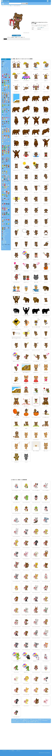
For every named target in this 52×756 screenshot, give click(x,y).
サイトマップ (5, 750)
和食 (2, 127)
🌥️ (3, 87)
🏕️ (6, 196)
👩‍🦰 (8, 165)
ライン (4, 245)
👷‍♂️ (6, 171)
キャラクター (4, 211)
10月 (6, 69)
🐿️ (4, 100)
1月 (6, 70)
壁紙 (2, 246)
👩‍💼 (4, 171)
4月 (5, 67)
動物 (2, 91)
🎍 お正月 (3, 230)
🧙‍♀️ (8, 227)
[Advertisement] (40, 14)
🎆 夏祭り (3, 238)
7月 (5, 68)
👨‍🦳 (4, 167)
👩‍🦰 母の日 (3, 235)
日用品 (5, 202)
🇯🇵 (6, 209)
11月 (8, 69)
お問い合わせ (18, 750)
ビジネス (3, 170)
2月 (7, 70)
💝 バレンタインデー (5, 232)
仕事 (6, 170)
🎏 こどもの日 (4, 62)
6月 (3, 68)
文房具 (5, 174)
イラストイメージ (3, 5)
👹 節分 (3, 231)
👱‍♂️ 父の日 (3, 236)
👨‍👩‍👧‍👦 (3, 168)
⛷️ (3, 196)
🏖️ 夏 (3, 65)
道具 (7, 202)
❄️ (6, 87)
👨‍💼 (3, 171)
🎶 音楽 (3, 197)
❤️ (4, 185)
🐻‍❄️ (8, 96)
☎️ (4, 203)
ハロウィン (3, 226)
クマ (12, 5)
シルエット (3, 247)
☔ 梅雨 (3, 64)
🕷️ (4, 229)
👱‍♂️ (3, 167)
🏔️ (6, 88)
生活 (4, 164)
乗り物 (3, 156)
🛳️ (4, 162)
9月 (3, 69)
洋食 (4, 127)
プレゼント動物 (9, 5)
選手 (6, 190)
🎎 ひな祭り (4, 233)
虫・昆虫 (3, 120)
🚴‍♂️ (8, 159)
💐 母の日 (3, 63)
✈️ (8, 161)
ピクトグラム (4, 248)
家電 (2, 202)
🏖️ (8, 88)
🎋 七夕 (3, 237)
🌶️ (8, 148)
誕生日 (3, 218)
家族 (2, 164)
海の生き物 (3, 113)
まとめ (48, 1)
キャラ (4, 91)
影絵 (8, 91)
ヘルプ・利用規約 (11, 750)
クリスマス (3, 222)
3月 (3, 67)
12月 (4, 70)
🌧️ (4, 87)
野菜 (2, 144)
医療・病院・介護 (4, 182)
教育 (2, 174)
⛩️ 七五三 (3, 240)
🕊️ (8, 109)
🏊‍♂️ (8, 194)
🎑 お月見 (3, 239)
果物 (4, 144)
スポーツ (3, 190)
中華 (7, 127)
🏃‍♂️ (6, 179)
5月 (7, 67)
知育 (7, 174)
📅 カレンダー (4, 71)
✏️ (8, 176)
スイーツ (3, 134)
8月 (7, 68)
